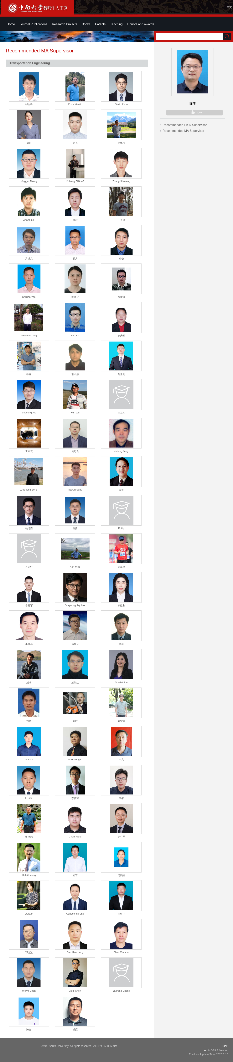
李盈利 (121, 605)
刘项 (28, 682)
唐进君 (75, 451)
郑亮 (75, 142)
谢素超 (121, 374)
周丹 (28, 142)
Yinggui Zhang (29, 181)
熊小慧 (75, 374)
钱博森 (29, 528)
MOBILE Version (217, 1050)
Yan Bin (75, 335)
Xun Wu (75, 412)
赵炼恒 (121, 142)
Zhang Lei (28, 219)
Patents (100, 24)
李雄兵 (29, 644)
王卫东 (121, 412)
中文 (229, 7)
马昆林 (121, 567)
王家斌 (29, 451)
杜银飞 (121, 913)
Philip (121, 528)
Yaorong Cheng (121, 990)
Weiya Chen (29, 990)
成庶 (75, 1029)
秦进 (121, 489)
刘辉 (75, 721)
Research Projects (64, 24)
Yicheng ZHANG (75, 181)
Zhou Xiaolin (75, 104)
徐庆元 (121, 335)
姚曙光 (75, 297)
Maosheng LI (75, 759)
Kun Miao (75, 566)
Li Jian (29, 798)
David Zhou (121, 104)
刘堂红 (75, 682)
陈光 (28, 1029)
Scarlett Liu (121, 682)
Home (11, 24)
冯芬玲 (29, 913)
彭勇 (75, 528)
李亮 (121, 759)
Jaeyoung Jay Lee (75, 605)
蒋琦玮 (29, 836)
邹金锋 (29, 104)
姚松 (121, 258)
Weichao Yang (29, 335)
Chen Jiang (75, 836)
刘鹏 (28, 721)
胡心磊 (121, 836)
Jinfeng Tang (121, 451)
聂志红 (29, 567)
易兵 (75, 258)
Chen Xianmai (121, 952)
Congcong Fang (75, 913)
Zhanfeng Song (29, 489)
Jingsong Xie (29, 412)
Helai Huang (29, 875)
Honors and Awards (140, 24)
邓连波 (29, 952)
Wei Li (75, 643)
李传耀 (75, 798)
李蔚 (121, 644)
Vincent (29, 759)
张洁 (75, 220)
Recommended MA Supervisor (183, 130)
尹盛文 (29, 258)
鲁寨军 (29, 605)
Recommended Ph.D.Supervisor (185, 125)
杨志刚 (121, 297)
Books (86, 24)
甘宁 (75, 875)
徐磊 (28, 374)
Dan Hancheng (75, 952)
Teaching (116, 24)
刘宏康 (121, 721)
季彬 (121, 798)
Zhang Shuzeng (121, 181)
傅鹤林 (121, 875)
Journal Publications (33, 24)
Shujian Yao (29, 296)
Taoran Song (75, 489)
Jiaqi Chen (75, 990)
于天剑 (121, 220)
